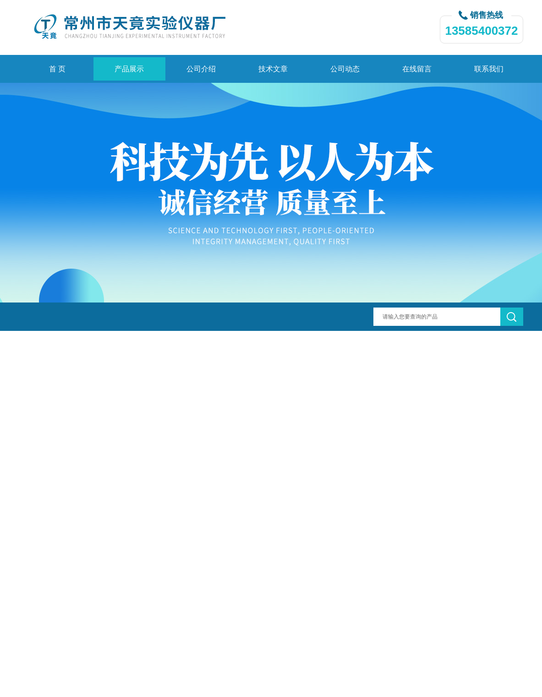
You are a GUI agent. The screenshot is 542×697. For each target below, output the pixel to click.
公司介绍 (201, 69)
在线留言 (417, 69)
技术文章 (273, 69)
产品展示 (129, 69)
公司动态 (345, 69)
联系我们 (489, 69)
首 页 (57, 69)
